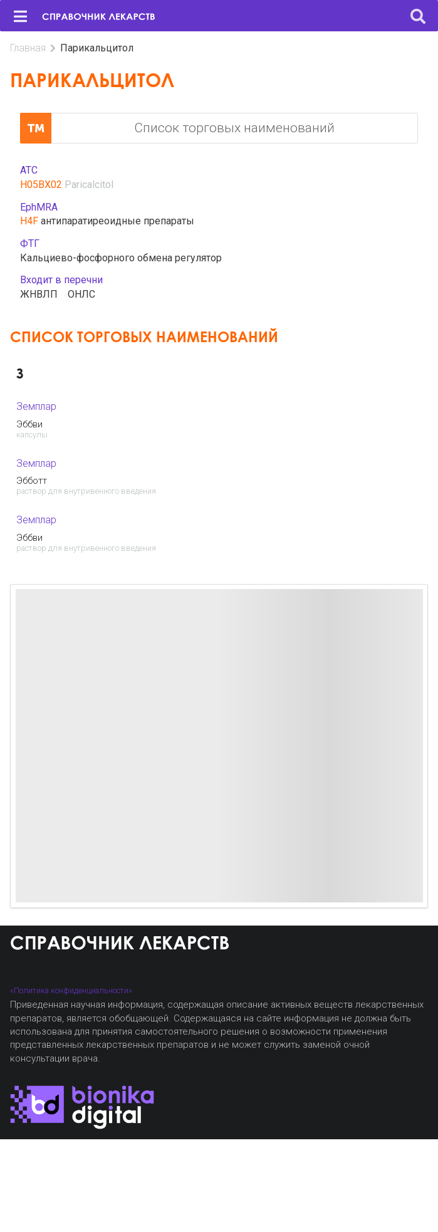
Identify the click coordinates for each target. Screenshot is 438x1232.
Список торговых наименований (177, 128)
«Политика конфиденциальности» (71, 990)
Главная (28, 48)
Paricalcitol (89, 185)
